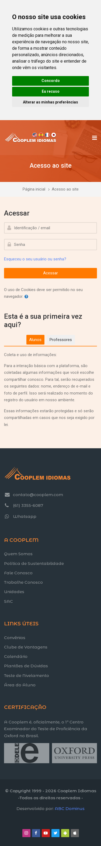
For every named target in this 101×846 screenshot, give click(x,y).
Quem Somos (18, 553)
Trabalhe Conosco (23, 582)
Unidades (14, 591)
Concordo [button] (50, 80)
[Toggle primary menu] (94, 138)
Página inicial (34, 189)
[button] (27, 296)
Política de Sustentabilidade (34, 563)
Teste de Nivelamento (26, 675)
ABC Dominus (70, 808)
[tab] (35, 340)
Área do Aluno (20, 684)
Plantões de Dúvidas (26, 665)
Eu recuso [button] (51, 91)
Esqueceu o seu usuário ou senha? (35, 259)
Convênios (14, 637)
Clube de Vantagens (25, 647)
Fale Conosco (18, 572)
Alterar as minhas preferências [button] (50, 102)
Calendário (15, 656)
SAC (8, 601)
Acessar (50, 273)
